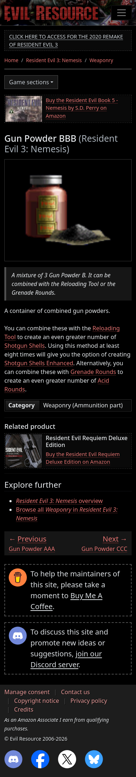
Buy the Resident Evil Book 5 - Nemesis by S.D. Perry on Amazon (82, 108)
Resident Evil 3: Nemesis (54, 60)
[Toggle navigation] (121, 12)
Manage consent (27, 692)
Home (11, 60)
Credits (23, 709)
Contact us (75, 692)
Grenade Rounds (93, 372)
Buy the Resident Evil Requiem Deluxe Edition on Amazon (83, 458)
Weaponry (101, 60)
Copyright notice (36, 701)
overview (59, 501)
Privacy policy (88, 701)
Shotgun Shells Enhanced (38, 363)
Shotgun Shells (24, 346)
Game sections (29, 82)
